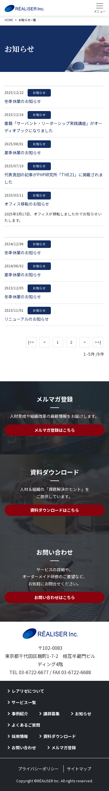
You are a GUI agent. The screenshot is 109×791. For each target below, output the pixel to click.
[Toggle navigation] (99, 7)
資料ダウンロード (59, 736)
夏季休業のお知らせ (27, 151)
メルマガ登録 (63, 747)
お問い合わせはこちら (54, 597)
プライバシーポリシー (38, 769)
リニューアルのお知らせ (27, 318)
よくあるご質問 (26, 725)
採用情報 (20, 736)
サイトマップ (79, 769)
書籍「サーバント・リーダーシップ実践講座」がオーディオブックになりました (53, 126)
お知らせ (83, 713)
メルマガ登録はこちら (54, 430)
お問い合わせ (24, 747)
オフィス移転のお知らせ (27, 203)
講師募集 (51, 713)
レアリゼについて (28, 691)
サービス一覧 (24, 702)
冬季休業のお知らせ (27, 100)
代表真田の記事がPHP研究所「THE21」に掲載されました (53, 177)
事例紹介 (20, 713)
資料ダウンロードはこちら (54, 510)
